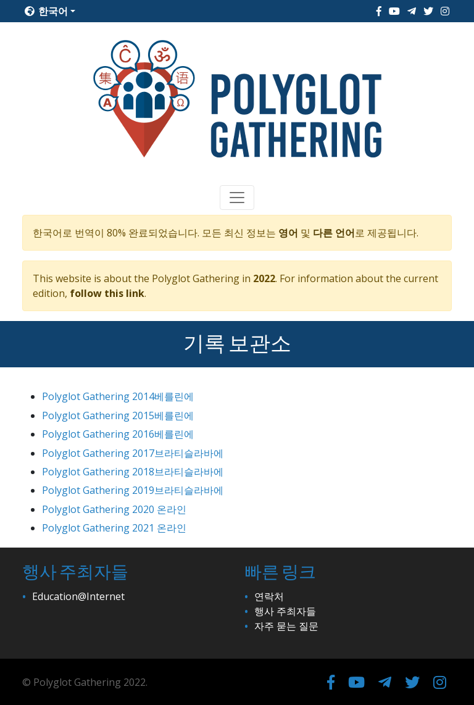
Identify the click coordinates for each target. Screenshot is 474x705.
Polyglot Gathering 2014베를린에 (118, 396)
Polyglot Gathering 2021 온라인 (114, 528)
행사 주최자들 (285, 611)
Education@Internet (78, 596)
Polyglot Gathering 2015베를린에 (118, 415)
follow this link (107, 293)
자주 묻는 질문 (286, 626)
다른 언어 (334, 233)
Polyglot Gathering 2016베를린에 (118, 434)
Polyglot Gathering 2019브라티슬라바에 (132, 490)
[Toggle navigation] (237, 197)
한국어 (46, 11)
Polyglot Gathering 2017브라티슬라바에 (132, 453)
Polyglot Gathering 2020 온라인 (114, 509)
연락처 (269, 596)
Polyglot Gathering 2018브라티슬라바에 (132, 471)
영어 (288, 233)
